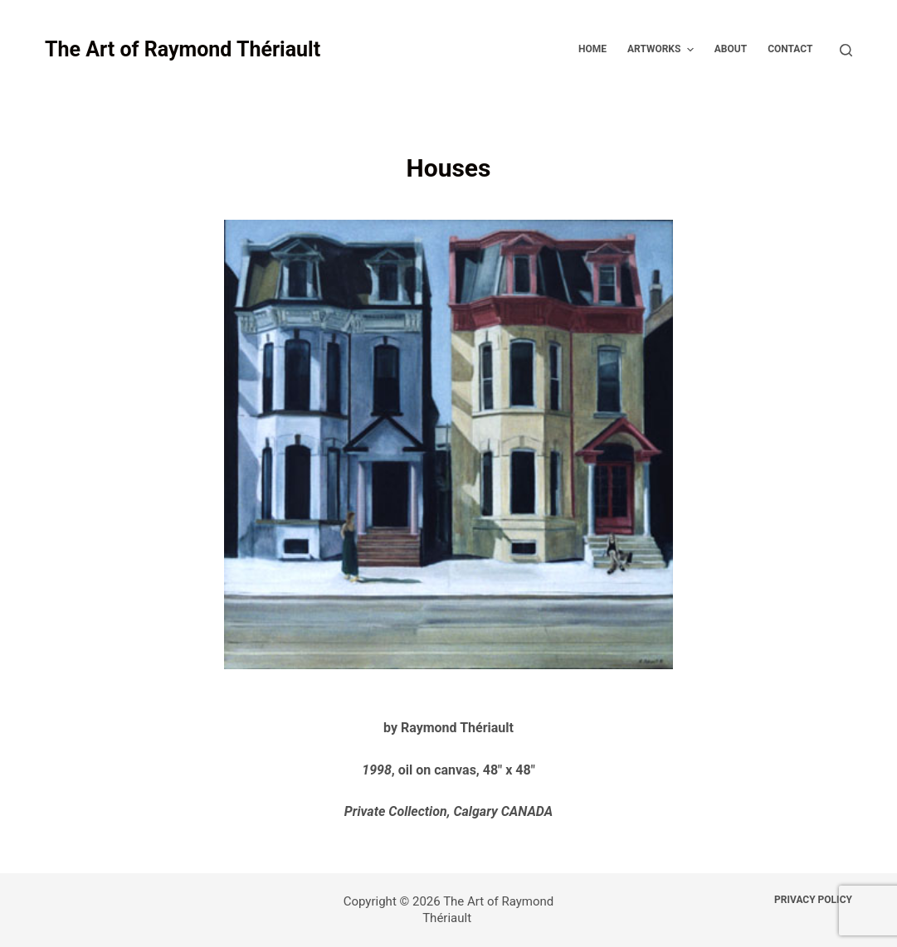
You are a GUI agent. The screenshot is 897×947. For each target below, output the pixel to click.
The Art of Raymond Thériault (182, 49)
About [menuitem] (730, 49)
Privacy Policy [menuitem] (813, 900)
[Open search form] (846, 50)
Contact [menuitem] (790, 49)
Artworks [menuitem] (662, 49)
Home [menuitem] (592, 49)
